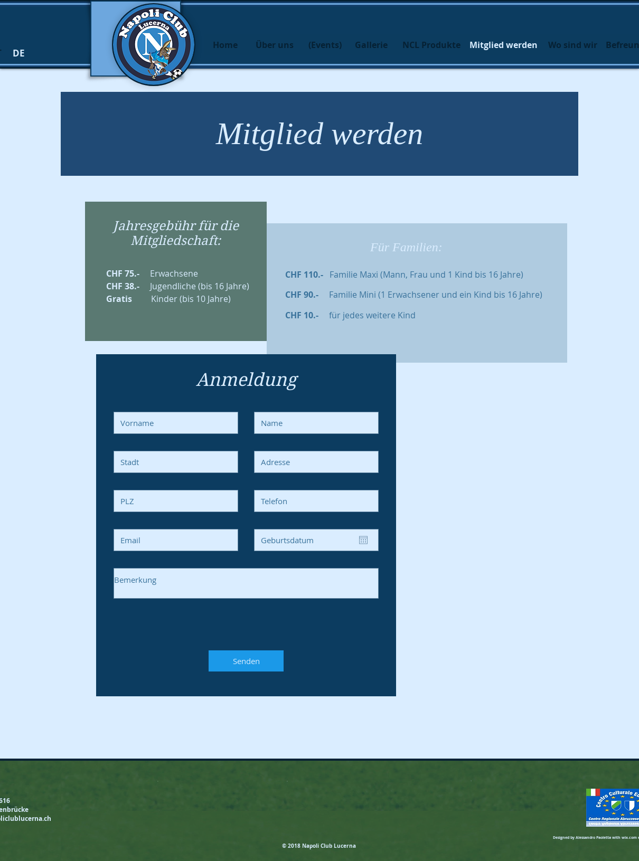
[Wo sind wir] (572, 44)
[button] (18, 53)
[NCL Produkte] (431, 44)
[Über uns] (274, 44)
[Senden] (246, 660)
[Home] (225, 44)
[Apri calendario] (363, 540)
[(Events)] (324, 44)
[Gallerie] (371, 44)
